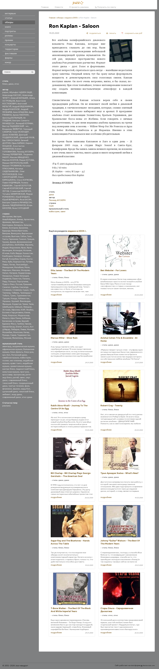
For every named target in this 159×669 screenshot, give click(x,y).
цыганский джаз (10, 391)
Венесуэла (16, 233)
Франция (6, 304)
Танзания (6, 338)
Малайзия (19, 267)
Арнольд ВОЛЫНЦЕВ (12, 118)
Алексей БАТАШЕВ (19, 98)
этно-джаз (27, 397)
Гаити (5, 239)
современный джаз (11, 397)
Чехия (25, 304)
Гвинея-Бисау (8, 326)
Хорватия (16, 304)
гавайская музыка (10, 357)
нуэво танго (16, 363)
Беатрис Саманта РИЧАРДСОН (17, 202)
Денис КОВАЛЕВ (10, 134)
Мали (27, 267)
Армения (6, 222)
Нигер (26, 332)
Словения (17, 290)
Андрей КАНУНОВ (11, 109)
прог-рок (24, 372)
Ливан (5, 264)
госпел (5, 360)
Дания (13, 242)
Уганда (13, 298)
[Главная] (78, 3)
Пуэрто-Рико (8, 284)
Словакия (6, 290)
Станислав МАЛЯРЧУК (20, 191)
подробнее (56, 294)
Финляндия (25, 301)
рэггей (16, 377)
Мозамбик (7, 332)
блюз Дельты (16, 352)
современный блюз (17, 380)
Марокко (6, 270)
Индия (5, 247)
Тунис (13, 295)
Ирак (23, 247)
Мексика (16, 270)
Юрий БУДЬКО (23, 197)
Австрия (17, 216)
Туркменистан (23, 295)
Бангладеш (7, 225)
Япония (27, 338)
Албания (26, 318)
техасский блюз (10, 383)
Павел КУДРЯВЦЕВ (11, 182)
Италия (5, 253)
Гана (29, 236)
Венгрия (6, 233)
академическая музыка (23, 346)
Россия (19, 284)
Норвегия (6, 278)
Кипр (4, 315)
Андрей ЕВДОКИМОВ (22, 106)
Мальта (5, 318)
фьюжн (16, 389)
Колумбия (14, 259)
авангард (6, 346)
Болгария (13, 228)
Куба (10, 261)
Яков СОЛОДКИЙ (20, 208)
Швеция (18, 307)
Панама (26, 278)
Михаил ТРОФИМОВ (11, 165)
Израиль (29, 245)
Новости (59, 7)
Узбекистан (23, 298)
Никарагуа (7, 276)
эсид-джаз (17, 394)
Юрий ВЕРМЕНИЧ (10, 199)
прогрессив (19, 374)
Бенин (5, 228)
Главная (45, 7)
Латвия (29, 261)
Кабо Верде (16, 253)
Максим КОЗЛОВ (10, 160)
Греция (30, 239)
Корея (23, 259)
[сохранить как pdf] (132, 33)
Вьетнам (15, 236)
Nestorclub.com (149, 665)
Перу (4, 281)
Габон (23, 236)
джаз (10, 84)
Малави (30, 329)
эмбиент (6, 394)
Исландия (17, 250)
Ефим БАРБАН (18, 143)
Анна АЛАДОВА (20, 112)
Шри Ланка (15, 318)
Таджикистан (23, 335)
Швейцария (8, 307)
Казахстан (28, 253)
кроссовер (7, 374)
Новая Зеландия (21, 276)
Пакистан (16, 278)
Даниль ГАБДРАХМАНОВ (14, 205)
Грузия (5, 242)
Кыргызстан (19, 261)
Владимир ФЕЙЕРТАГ (12, 129)
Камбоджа (7, 256)
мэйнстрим (25, 357)
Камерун (18, 256)
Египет (19, 326)
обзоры (60, 18)
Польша (12, 281)
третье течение (16, 386)
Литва (12, 264)
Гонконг (22, 239)
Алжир (20, 219)
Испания (27, 250)
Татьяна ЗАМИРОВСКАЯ (13, 194)
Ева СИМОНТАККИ (11, 140)
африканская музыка (12, 349)
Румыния (27, 284)
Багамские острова (11, 321)
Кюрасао (12, 315)
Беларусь (18, 225)
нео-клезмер (16, 360)
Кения (27, 312)
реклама (6, 406)
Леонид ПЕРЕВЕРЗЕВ (12, 154)
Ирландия (7, 250)
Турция (5, 298)
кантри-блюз (8, 369)
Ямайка (29, 310)
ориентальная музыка (20, 366)
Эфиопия (15, 310)
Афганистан (17, 222)
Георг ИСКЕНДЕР (20, 132)
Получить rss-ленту (105, 7)
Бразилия (23, 228)
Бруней (25, 321)
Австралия (7, 216)
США (32, 290)
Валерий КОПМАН (24, 123)
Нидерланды (24, 273)
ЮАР (23, 310)
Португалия (22, 281)
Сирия (13, 335)
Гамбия (20, 324)
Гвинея (28, 324)
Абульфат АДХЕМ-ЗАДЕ (21, 92)
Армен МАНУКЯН (21, 115)
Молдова (25, 270)
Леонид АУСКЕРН (25, 151)
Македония (7, 267)
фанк (27, 386)
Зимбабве (19, 245)
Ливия (23, 329)
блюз (4, 84)
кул (4, 355)
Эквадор (27, 307)
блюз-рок (28, 352)
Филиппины (17, 338)
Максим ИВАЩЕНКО (19, 157)
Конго (26, 326)
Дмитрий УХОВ (27, 137)
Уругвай (15, 301)
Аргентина (29, 219)
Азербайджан (9, 219)
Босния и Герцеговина (12, 312)
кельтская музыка (10, 372)
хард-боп (25, 389)
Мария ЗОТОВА (26, 160)
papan (5, 92)
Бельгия (27, 225)
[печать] (111, 33)
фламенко (7, 389)
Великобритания (19, 230)
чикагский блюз (26, 391)
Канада (26, 256)
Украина (6, 301)
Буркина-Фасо (9, 324)
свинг (22, 377)
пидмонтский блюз (25, 369)
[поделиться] (93, 33)
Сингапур (23, 287)
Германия (13, 239)
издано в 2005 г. (72, 18)
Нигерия (13, 273)
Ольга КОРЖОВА (24, 180)
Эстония (6, 310)
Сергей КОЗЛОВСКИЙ (12, 188)
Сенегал (6, 287)
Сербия (14, 287)
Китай (5, 259)
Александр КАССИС (11, 95)
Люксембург (22, 264)
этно (16, 84)
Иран (29, 247)
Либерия (15, 329)
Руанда (5, 335)
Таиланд (6, 293)
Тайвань (15, 293)
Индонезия (14, 247)
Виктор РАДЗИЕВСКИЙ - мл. (15, 126)
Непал (5, 273)
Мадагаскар (23, 315)
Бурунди (6, 230)
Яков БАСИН (25, 199)
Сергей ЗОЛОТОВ (22, 185)
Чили (31, 304)
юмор (8, 62)
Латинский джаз (19, 355)
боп (8, 355)
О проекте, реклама (79, 7)
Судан (26, 290)
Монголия (17, 332)
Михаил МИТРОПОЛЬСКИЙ (15, 163)
